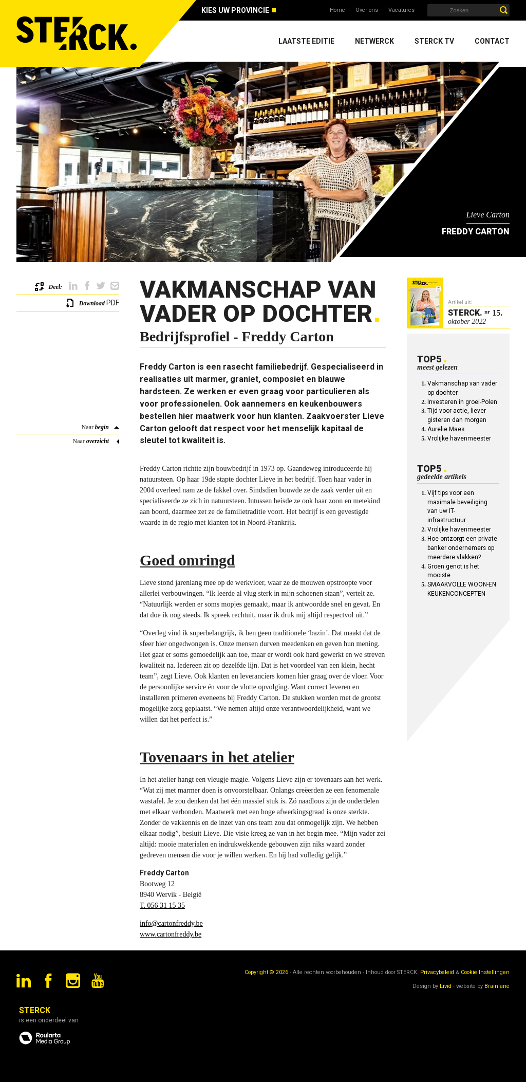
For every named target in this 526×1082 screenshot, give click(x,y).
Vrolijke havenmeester (459, 438)
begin (102, 427)
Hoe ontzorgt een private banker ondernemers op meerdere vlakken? (462, 548)
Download (92, 303)
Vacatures (401, 10)
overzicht (97, 441)
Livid (446, 986)
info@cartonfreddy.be (171, 923)
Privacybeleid (437, 972)
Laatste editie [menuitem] (306, 41)
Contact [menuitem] (492, 41)
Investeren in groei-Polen (462, 402)
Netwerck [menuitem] (374, 41)
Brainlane (497, 986)
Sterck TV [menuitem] (434, 41)
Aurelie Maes (445, 429)
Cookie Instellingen (485, 972)
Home (337, 10)
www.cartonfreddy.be (170, 934)
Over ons (366, 10)
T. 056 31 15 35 (162, 905)
